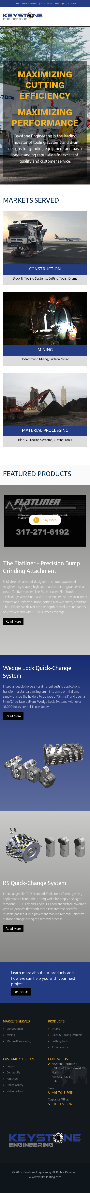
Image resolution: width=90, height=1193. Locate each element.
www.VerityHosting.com (45, 1177)
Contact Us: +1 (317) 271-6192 (61, 3)
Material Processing (45, 430)
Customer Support (26, 3)
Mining (45, 349)
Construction (45, 268)
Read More (13, 621)
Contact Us (20, 992)
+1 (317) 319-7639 (62, 1092)
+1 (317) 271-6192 (62, 1103)
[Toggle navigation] (82, 16)
